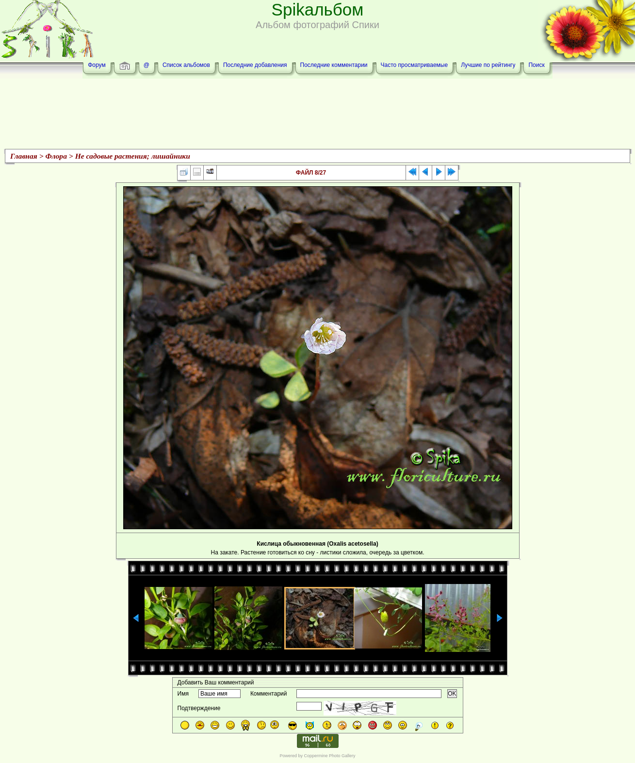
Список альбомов (186, 65)
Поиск (536, 65)
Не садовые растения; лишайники (132, 156)
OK (452, 693)
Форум (96, 65)
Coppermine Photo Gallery (329, 755)
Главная (23, 156)
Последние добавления (255, 65)
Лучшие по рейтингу (488, 65)
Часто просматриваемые (414, 65)
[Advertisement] (317, 115)
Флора (56, 156)
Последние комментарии (334, 65)
